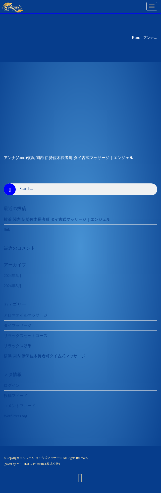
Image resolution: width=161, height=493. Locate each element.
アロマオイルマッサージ (26, 315)
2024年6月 (13, 276)
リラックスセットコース (26, 335)
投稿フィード (16, 395)
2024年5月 (13, 286)
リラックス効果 (18, 346)
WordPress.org (15, 416)
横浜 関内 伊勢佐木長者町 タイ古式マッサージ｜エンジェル (57, 219)
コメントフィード (20, 406)
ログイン (12, 385)
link (7, 229)
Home (136, 38)
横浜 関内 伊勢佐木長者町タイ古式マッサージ (44, 356)
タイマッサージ (18, 325)
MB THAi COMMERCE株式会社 (38, 464)
